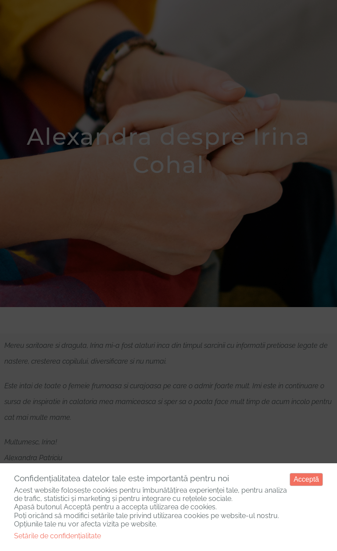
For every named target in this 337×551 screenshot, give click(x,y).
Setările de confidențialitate (57, 536)
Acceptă (306, 479)
